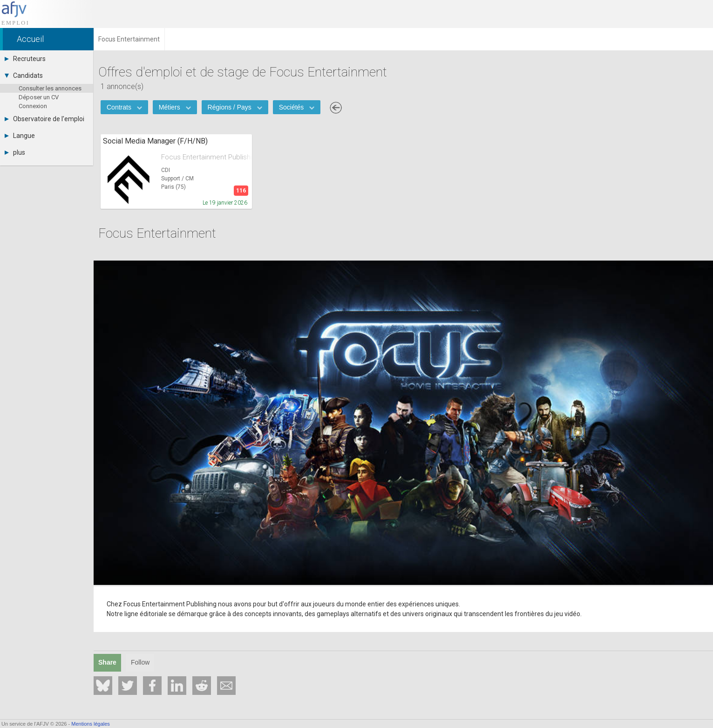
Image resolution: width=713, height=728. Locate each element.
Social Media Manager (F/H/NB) (155, 141)
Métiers (175, 107)
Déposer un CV (39, 97)
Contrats (124, 107)
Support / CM (177, 178)
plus (15, 152)
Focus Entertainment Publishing (206, 157)
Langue (20, 135)
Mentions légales (90, 724)
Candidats (24, 75)
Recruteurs (25, 58)
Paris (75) (173, 187)
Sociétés (297, 107)
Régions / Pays (235, 107)
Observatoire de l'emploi (44, 119)
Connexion (33, 106)
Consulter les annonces (50, 88)
